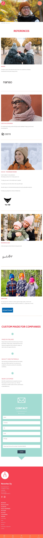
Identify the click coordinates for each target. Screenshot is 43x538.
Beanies (13, 536)
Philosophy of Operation (6, 526)
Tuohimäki (4, 515)
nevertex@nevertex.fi (5, 493)
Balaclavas (21, 536)
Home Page (3, 518)
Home (4, 536)
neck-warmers (5, 509)
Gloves (3, 513)
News (2, 520)
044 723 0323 (3, 492)
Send (21, 452)
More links (38, 536)
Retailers (3, 524)
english (23, 1)
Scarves (3, 507)
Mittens (30, 536)
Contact (2, 528)
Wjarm (3, 516)
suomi (20, 1)
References (3, 522)
